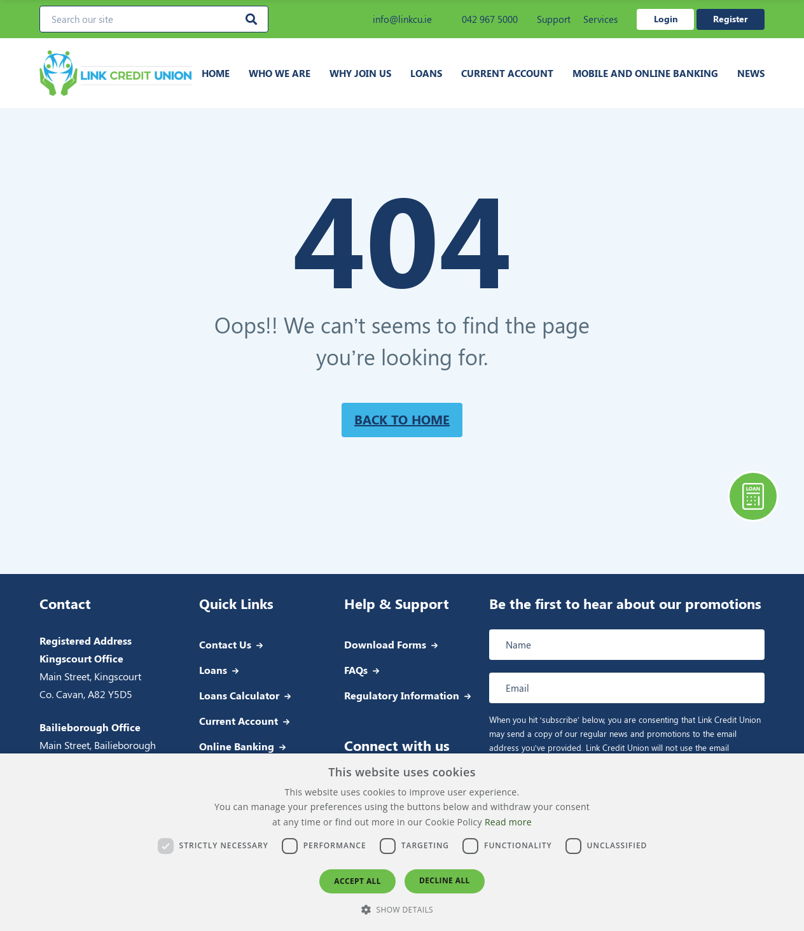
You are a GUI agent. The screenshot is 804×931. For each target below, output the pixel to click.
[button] (402, 909)
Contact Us (225, 644)
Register (730, 19)
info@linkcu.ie (394, 19)
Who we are (279, 73)
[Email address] (627, 688)
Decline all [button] (444, 880)
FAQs (356, 669)
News (751, 73)
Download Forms (385, 644)
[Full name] (627, 644)
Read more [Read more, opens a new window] (508, 822)
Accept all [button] (357, 881)
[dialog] (402, 842)
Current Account (507, 73)
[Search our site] (153, 19)
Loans (426, 73)
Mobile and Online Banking (645, 73)
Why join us (360, 73)
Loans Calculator (239, 695)
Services (600, 19)
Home (216, 73)
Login (665, 19)
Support (554, 19)
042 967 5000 (481, 19)
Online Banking (236, 746)
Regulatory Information (401, 695)
